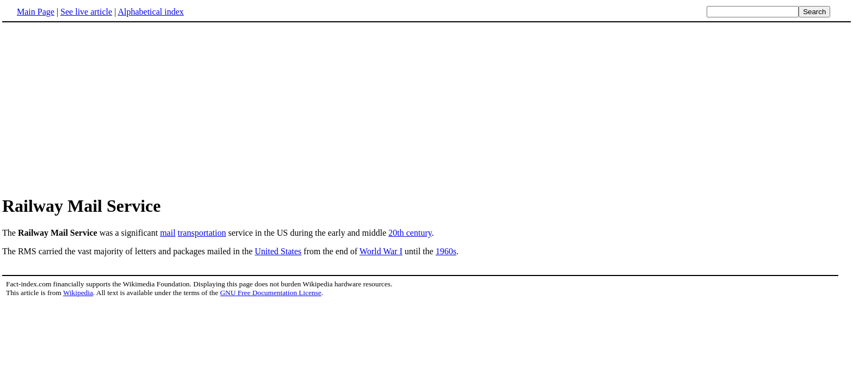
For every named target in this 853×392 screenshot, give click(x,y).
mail (167, 232)
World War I (381, 251)
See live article (86, 11)
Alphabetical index (150, 11)
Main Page (35, 11)
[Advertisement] (426, 108)
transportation (202, 232)
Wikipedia (78, 293)
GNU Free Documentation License (270, 293)
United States (278, 251)
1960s (446, 251)
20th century (409, 232)
